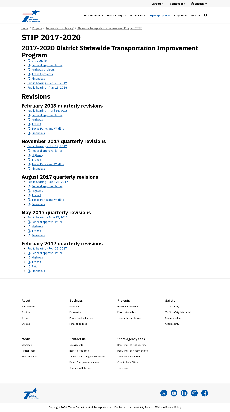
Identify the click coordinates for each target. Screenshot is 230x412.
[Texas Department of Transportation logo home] (30, 15)
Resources (74, 306)
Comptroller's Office (127, 362)
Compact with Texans (80, 368)
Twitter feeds (28, 350)
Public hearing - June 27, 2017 (47, 217)
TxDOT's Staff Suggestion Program (87, 356)
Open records (76, 345)
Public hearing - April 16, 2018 (47, 110)
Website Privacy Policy (168, 407)
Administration (29, 306)
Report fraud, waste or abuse (84, 362)
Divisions (26, 318)
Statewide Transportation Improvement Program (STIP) (109, 28)
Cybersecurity (172, 323)
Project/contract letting (81, 318)
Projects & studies (126, 312)
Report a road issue (79, 350)
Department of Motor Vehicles (132, 350)
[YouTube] (174, 393)
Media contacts (29, 356)
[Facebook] (204, 393)
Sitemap (26, 323)
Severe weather (173, 318)
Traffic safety (172, 306)
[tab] (93, 15)
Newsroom (27, 345)
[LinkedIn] (184, 393)
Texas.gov (122, 368)
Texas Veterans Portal (128, 356)
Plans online (75, 312)
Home (24, 28)
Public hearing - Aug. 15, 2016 (47, 87)
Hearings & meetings (127, 306)
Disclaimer (120, 407)
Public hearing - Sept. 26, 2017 (47, 182)
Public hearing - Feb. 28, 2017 (47, 83)
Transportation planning (60, 28)
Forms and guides (78, 323)
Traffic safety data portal (178, 312)
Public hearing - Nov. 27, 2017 (47, 146)
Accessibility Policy (141, 407)
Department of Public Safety (131, 345)
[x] (163, 393)
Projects (37, 28)
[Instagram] (194, 393)
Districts (26, 312)
